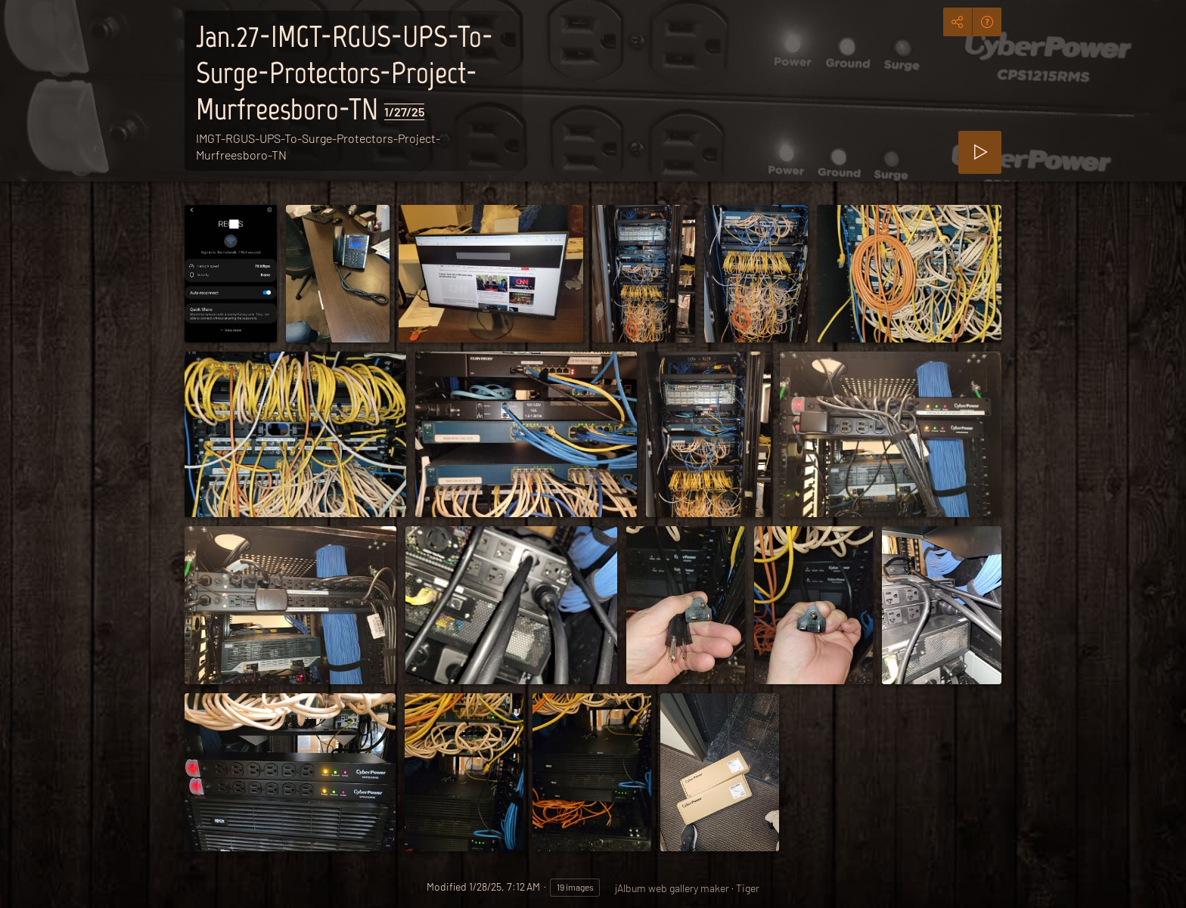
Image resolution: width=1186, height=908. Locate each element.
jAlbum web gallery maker (672, 888)
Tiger (747, 888)
